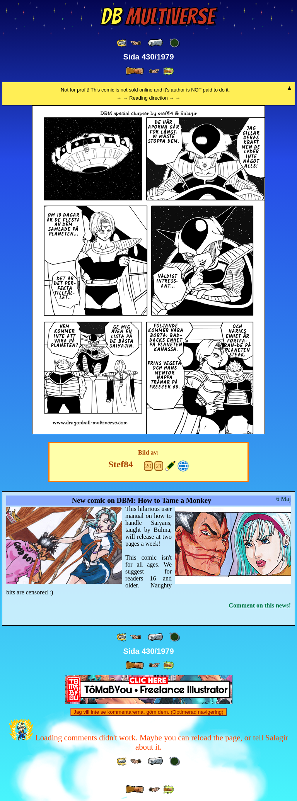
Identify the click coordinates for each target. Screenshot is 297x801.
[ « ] (155, 43)
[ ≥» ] (154, 71)
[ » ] (134, 71)
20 (148, 466)
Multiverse (157, 16)
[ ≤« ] (136, 43)
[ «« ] (122, 43)
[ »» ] (168, 71)
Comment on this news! (260, 605)
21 (159, 466)
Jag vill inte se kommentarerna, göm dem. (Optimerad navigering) (148, 712)
